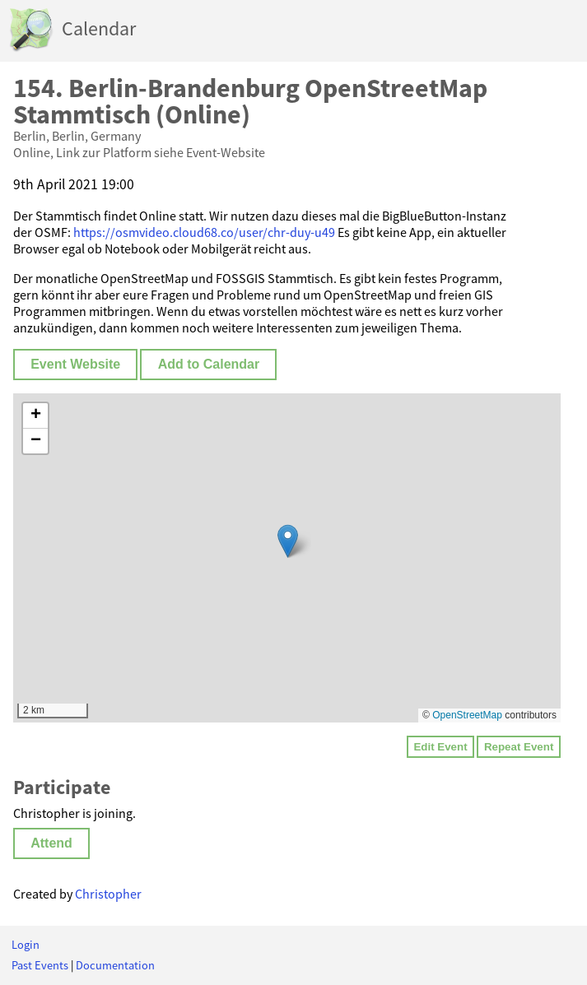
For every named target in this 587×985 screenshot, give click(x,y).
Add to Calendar (209, 364)
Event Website (75, 364)
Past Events (40, 965)
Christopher (108, 893)
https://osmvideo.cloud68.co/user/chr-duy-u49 (204, 232)
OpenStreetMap (467, 715)
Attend (51, 843)
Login (26, 944)
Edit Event (440, 747)
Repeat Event (518, 747)
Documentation (115, 965)
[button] (287, 541)
